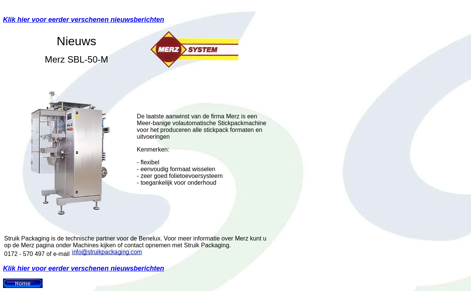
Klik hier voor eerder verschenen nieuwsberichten (83, 19)
